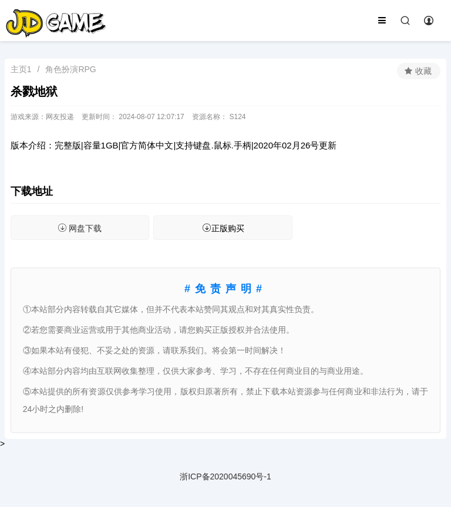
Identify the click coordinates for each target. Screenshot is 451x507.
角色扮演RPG (70, 69)
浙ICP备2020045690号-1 (225, 476)
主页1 (21, 69)
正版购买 (223, 228)
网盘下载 (80, 228)
